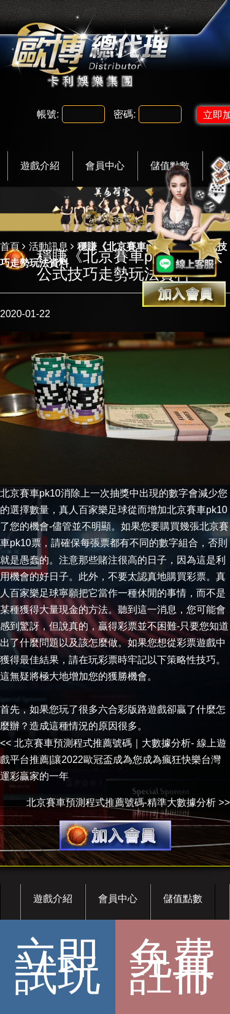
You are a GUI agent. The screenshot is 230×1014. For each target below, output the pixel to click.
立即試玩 (58, 966)
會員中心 (105, 165)
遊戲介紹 (39, 165)
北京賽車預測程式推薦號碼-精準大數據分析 (121, 802)
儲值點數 (182, 898)
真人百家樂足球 (93, 510)
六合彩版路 (122, 709)
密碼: (124, 114)
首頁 (10, 246)
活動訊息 (48, 246)
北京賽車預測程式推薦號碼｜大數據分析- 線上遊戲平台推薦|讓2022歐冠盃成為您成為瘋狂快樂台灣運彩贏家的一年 (113, 759)
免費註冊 (172, 966)
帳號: (48, 114)
